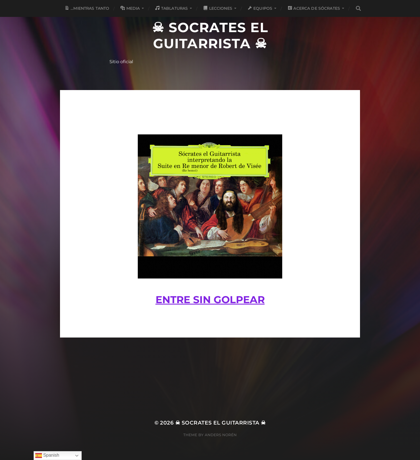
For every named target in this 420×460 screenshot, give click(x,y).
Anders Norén (221, 435)
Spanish (47, 455)
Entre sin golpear (210, 299)
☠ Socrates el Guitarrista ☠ (210, 35)
